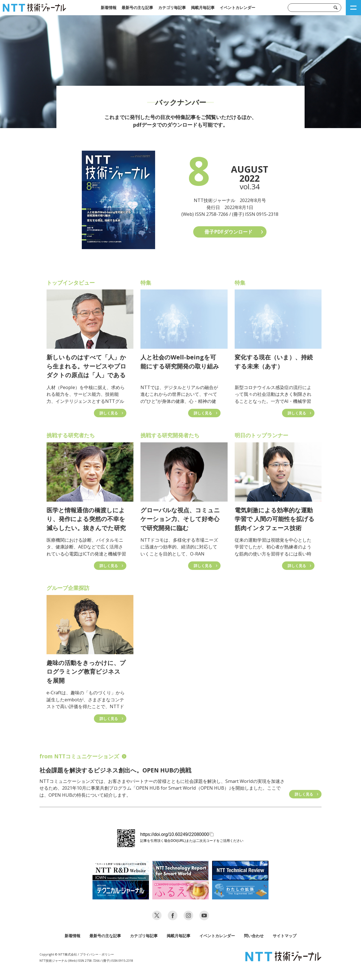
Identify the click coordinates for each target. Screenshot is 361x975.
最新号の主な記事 (137, 7)
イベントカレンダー (237, 7)
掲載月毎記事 (203, 7)
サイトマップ (284, 935)
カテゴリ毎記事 (172, 7)
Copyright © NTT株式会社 (58, 954)
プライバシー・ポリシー (97, 954)
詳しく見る (304, 794)
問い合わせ (254, 935)
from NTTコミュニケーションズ (82, 756)
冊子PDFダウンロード (228, 232)
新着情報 (108, 7)
